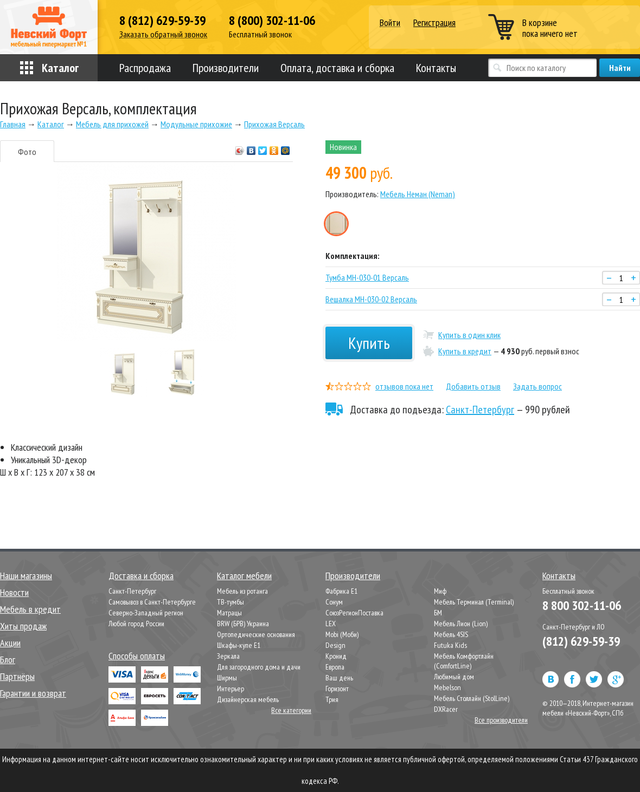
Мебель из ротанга (242, 591)
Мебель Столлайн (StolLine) (471, 698)
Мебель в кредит (30, 609)
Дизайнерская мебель (248, 699)
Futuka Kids (450, 645)
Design (335, 645)
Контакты (436, 67)
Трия (331, 699)
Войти (390, 23)
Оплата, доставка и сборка (337, 67)
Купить (369, 342)
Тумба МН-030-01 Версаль (367, 277)
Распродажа (145, 67)
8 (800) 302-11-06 (272, 20)
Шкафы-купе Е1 (238, 645)
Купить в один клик (469, 334)
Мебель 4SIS (451, 634)
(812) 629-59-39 (581, 641)
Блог (7, 659)
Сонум (334, 602)
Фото (27, 151)
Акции (10, 643)
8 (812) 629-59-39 (162, 20)
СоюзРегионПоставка (354, 613)
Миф (440, 591)
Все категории (291, 710)
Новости (14, 592)
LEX (330, 623)
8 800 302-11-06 (581, 605)
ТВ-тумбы (230, 602)
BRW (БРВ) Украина (243, 623)
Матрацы (229, 613)
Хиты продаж (23, 626)
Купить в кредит (464, 351)
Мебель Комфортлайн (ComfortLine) (464, 661)
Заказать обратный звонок (163, 34)
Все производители (501, 720)
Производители (226, 67)
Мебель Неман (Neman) (417, 194)
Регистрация (434, 22)
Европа (334, 667)
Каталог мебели (244, 575)
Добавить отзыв (473, 386)
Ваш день (339, 678)
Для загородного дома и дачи (258, 667)
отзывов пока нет (404, 386)
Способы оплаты (136, 656)
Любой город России (136, 623)
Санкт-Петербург (480, 410)
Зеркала (228, 656)
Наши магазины (26, 575)
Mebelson (447, 687)
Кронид (336, 656)
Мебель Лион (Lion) (461, 623)
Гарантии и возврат (33, 693)
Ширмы (227, 678)
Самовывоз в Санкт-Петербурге (152, 602)
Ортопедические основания (256, 634)
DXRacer (446, 709)
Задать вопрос (537, 386)
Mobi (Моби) (342, 634)
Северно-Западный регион (145, 613)
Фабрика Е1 (341, 591)
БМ (438, 613)
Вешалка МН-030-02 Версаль (371, 299)
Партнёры (17, 676)
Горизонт (337, 688)
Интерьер (230, 688)
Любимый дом (454, 676)
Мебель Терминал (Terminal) (474, 602)
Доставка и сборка (141, 575)
